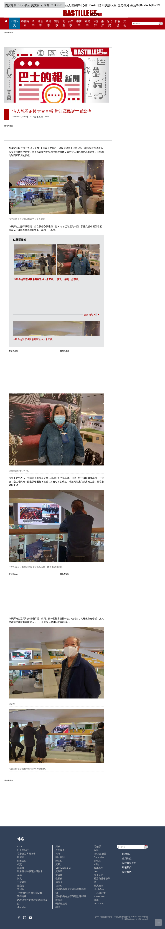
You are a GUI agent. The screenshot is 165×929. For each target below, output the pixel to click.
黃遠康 (58, 875)
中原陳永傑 (100, 892)
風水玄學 (98, 867)
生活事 (134, 5)
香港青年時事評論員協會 (30, 871)
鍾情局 (20, 857)
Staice (58, 885)
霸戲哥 (20, 867)
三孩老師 (21, 882)
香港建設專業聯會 (26, 853)
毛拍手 (97, 846)
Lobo (96, 871)
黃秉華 (58, 871)
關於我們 (126, 872)
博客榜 (117, 23)
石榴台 (45, 5)
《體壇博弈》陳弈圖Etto (29, 892)
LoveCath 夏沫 (63, 867)
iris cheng (99, 903)
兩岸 (102, 23)
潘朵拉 (20, 885)
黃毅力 (58, 864)
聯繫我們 (126, 867)
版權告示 (126, 854)
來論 (96, 900)
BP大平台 (24, 5)
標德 (57, 907)
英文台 (35, 5)
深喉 (57, 846)
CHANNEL (57, 5)
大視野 (95, 23)
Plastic (93, 5)
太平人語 (98, 875)
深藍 (96, 850)
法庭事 (48, 23)
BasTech (145, 5)
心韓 (85, 5)
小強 (96, 864)
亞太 (68, 5)
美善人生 (110, 5)
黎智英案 (25, 23)
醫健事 (87, 23)
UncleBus (99, 889)
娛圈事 (76, 5)
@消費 (109, 23)
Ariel (19, 846)
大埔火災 (15, 23)
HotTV (156, 5)
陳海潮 (58, 900)
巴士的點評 (23, 850)
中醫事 (79, 23)
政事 (33, 23)
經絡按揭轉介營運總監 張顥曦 (70, 896)
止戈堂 (97, 860)
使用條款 (126, 858)
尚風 (19, 878)
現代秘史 (60, 850)
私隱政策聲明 (129, 863)
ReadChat (99, 896)
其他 (124, 23)
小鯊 (19, 864)
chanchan (22, 907)
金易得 (58, 878)
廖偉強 (58, 882)
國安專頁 (10, 5)
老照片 (20, 889)
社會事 (40, 23)
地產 (63, 23)
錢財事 (56, 23)
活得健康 (21, 896)
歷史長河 (123, 5)
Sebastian (99, 857)
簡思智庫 (98, 885)
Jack (19, 875)
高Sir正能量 (100, 853)
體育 (101, 5)
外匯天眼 (21, 860)
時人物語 (60, 857)
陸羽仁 (58, 860)
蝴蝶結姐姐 (61, 903)
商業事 (70, 23)
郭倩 (57, 853)
